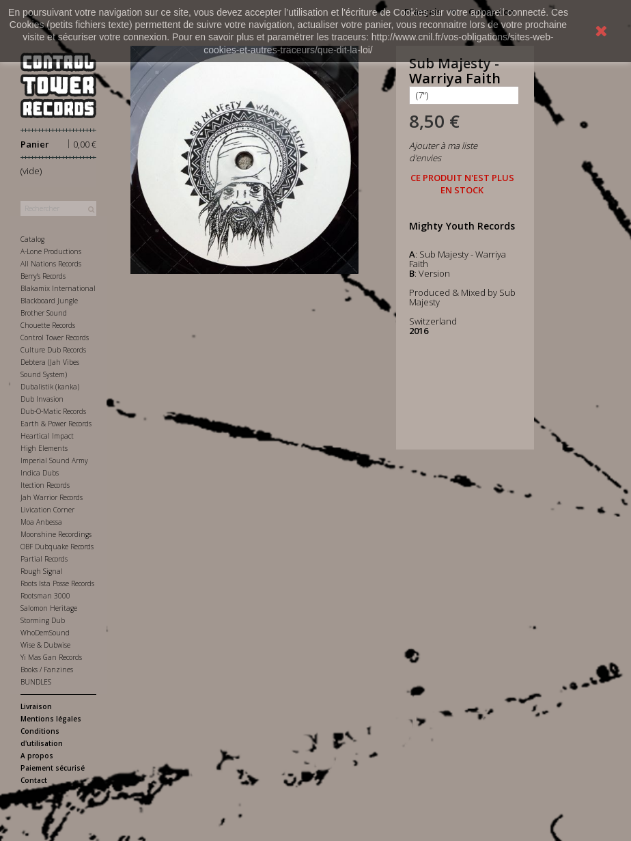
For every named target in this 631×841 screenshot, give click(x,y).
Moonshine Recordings (56, 534)
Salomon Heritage (48, 608)
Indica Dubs (39, 473)
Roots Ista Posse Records (57, 583)
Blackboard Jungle (49, 300)
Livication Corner (47, 509)
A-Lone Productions (50, 251)
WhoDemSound (45, 632)
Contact (33, 780)
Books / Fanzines (46, 669)
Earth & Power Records (56, 423)
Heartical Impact (47, 436)
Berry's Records (43, 276)
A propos (36, 755)
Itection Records (45, 485)
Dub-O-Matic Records (53, 411)
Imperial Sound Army (54, 460)
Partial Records (44, 559)
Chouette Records (47, 325)
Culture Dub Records (53, 350)
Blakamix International (58, 288)
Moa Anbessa (41, 522)
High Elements (44, 448)
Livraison (36, 706)
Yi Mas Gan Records (51, 657)
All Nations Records (50, 263)
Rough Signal (41, 571)
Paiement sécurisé (52, 768)
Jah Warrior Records (51, 497)
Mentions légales (50, 718)
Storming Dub (42, 620)
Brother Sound (43, 313)
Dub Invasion (42, 399)
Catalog (32, 239)
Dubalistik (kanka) (49, 386)
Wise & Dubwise (45, 645)
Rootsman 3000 (45, 596)
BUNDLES (35, 682)
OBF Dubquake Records (57, 546)
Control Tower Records (54, 337)
